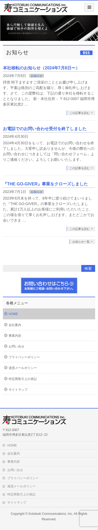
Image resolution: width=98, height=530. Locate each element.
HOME (13, 314)
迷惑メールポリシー (23, 368)
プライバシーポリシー (24, 357)
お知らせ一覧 (81, 241)
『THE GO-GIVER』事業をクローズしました (45, 184)
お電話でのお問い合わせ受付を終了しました (45, 128)
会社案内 (15, 325)
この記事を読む (80, 112)
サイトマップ (18, 389)
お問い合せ (16, 346)
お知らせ (36, 76)
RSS (86, 53)
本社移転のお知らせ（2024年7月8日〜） (41, 68)
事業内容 (15, 336)
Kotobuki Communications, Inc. (51, 514)
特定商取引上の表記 (23, 379)
